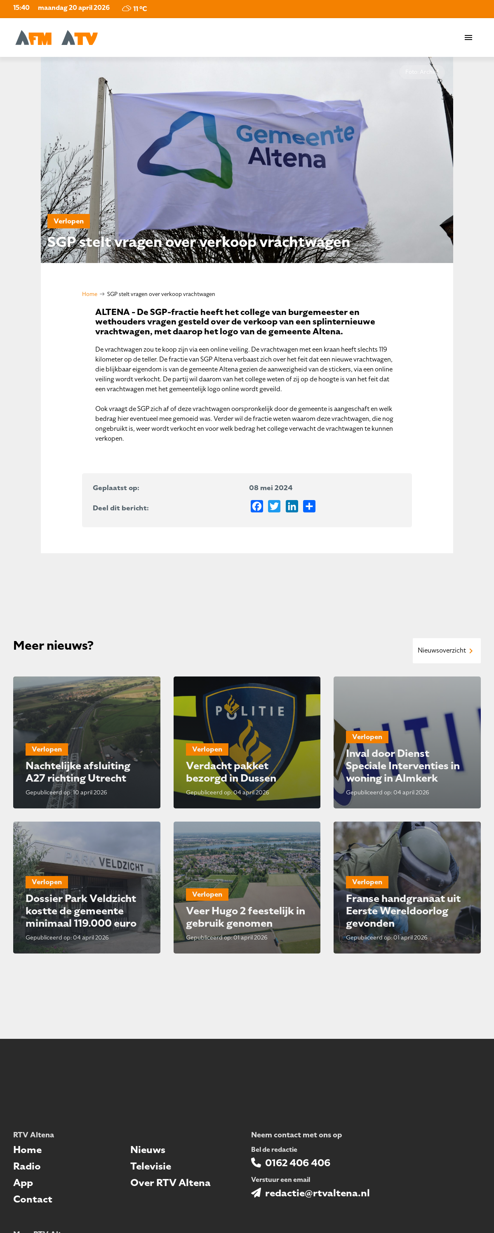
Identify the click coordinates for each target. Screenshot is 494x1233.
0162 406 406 (297, 1163)
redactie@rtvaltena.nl (317, 1193)
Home (89, 294)
